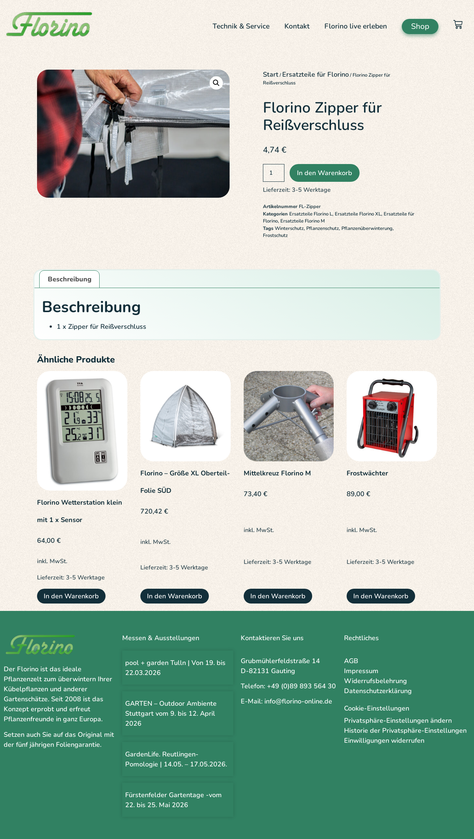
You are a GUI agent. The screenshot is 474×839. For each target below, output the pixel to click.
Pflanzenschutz (322, 228)
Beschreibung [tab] (69, 279)
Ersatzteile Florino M (302, 221)
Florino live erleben (355, 26)
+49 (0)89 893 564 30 (301, 686)
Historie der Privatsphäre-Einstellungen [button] (405, 730)
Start (270, 74)
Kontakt (297, 26)
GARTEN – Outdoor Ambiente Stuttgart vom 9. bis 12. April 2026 (171, 713)
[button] (216, 83)
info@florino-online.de (298, 701)
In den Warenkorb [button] (71, 596)
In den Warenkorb (324, 172)
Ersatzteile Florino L (310, 214)
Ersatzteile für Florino (315, 74)
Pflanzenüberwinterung (367, 228)
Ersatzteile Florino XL (358, 214)
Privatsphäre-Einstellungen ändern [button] (398, 720)
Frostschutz (275, 235)
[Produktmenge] (273, 173)
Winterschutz (289, 228)
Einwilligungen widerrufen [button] (384, 740)
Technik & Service (241, 26)
